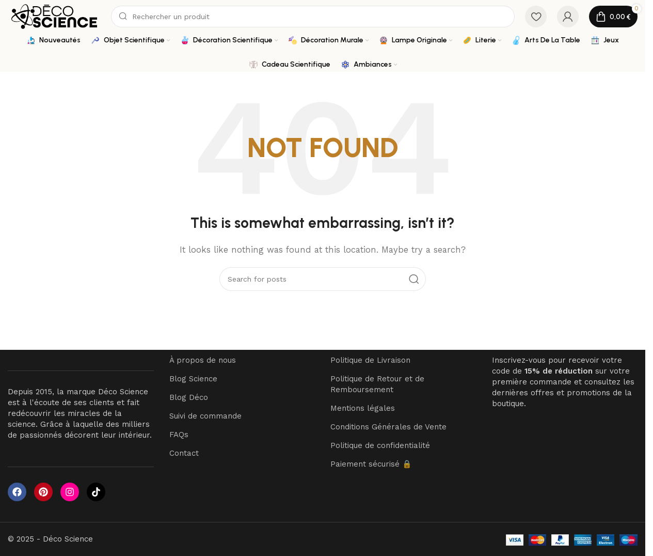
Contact (184, 453)
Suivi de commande (205, 416)
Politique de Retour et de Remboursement (377, 385)
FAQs (178, 435)
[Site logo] (54, 16)
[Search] (313, 16)
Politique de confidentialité (380, 446)
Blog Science (193, 379)
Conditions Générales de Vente (388, 427)
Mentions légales (362, 408)
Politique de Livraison (370, 360)
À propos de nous (202, 360)
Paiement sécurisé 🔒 (371, 464)
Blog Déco (188, 398)
